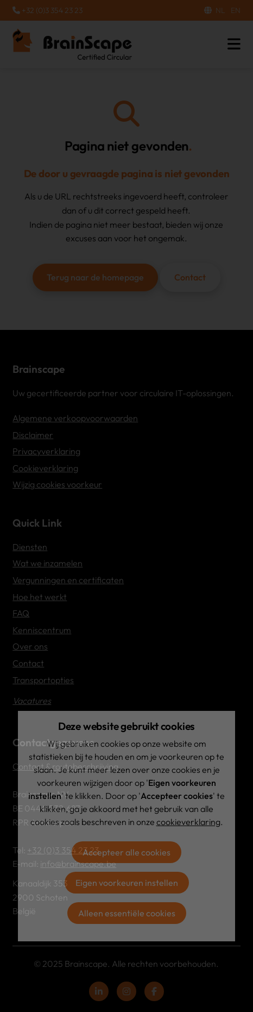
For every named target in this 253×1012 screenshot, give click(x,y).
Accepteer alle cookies (126, 852)
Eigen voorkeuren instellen (126, 882)
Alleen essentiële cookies (126, 913)
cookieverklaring (188, 821)
